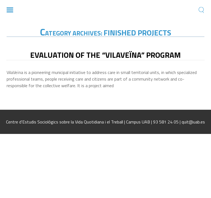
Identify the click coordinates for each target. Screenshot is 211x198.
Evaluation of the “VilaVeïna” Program (105, 55)
